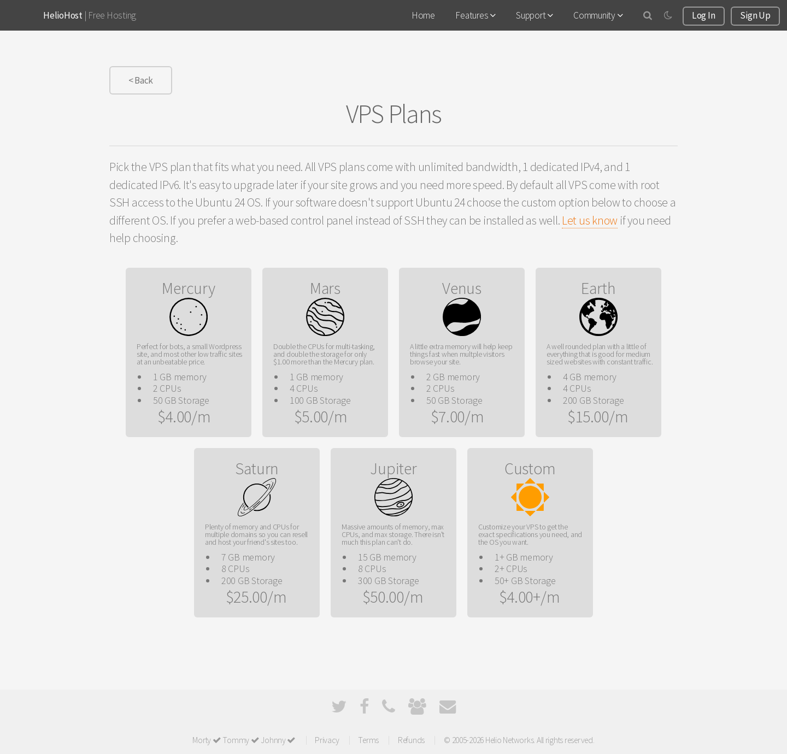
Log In (703, 15)
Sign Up (755, 15)
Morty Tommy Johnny (244, 740)
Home (423, 15)
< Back (140, 80)
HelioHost (63, 15)
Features (475, 15)
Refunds (411, 740)
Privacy (327, 740)
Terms (368, 740)
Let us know (590, 220)
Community (597, 15)
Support (534, 15)
